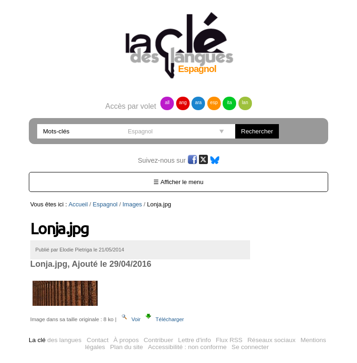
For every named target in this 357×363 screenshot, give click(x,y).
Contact (98, 340)
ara (198, 102)
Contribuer (158, 340)
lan (245, 102)
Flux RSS (229, 340)
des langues (55, 340)
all (167, 102)
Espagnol (105, 204)
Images (132, 204)
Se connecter (250, 346)
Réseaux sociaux (271, 340)
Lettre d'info (194, 340)
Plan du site (126, 346)
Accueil (78, 204)
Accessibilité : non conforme (187, 346)
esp (214, 102)
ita (229, 102)
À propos (126, 340)
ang (183, 102)
